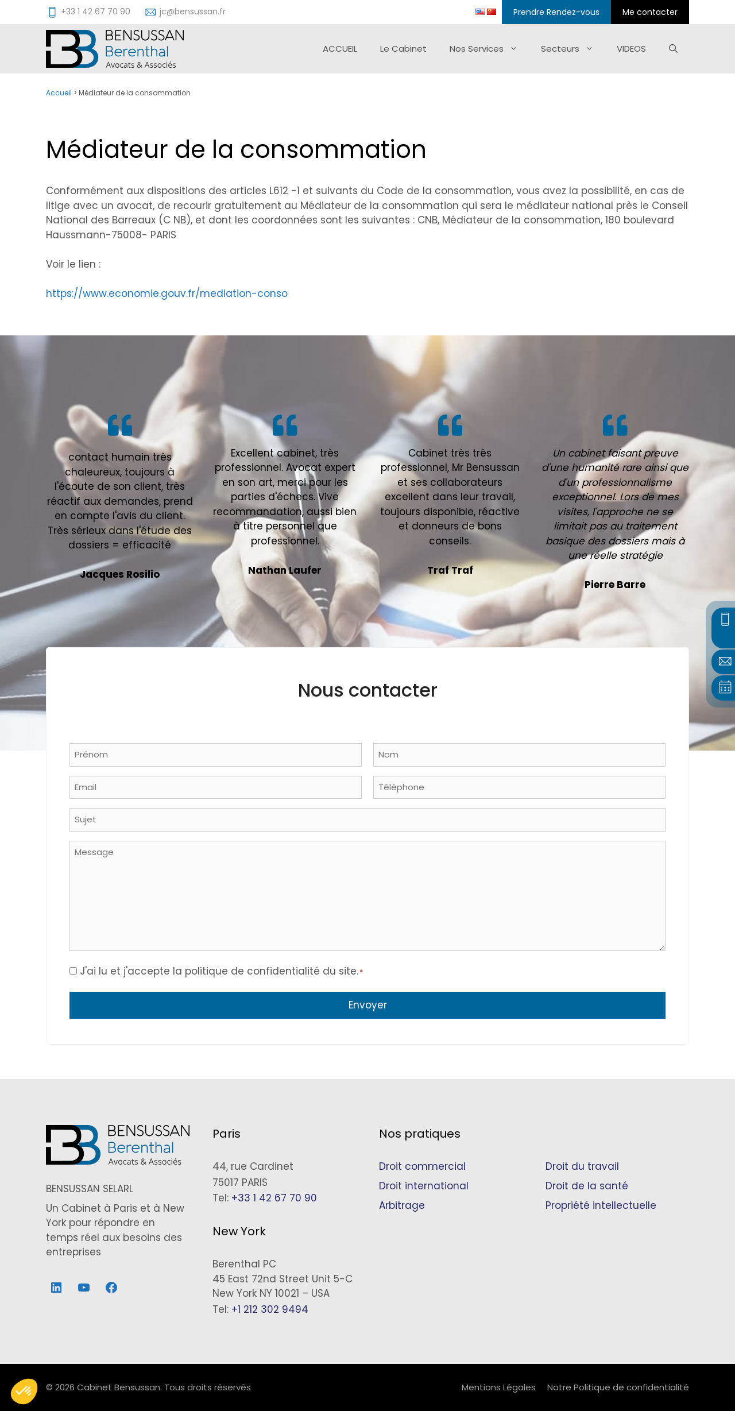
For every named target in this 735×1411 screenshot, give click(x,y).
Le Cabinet (403, 48)
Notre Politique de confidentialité (618, 1387)
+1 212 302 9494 (269, 1309)
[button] (24, 1391)
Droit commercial (422, 1166)
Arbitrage (402, 1205)
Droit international (424, 1186)
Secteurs (573, 49)
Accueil (59, 93)
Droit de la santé (587, 1186)
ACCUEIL (340, 48)
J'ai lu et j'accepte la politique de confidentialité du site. (221, 971)
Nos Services (489, 49)
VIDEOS (631, 48)
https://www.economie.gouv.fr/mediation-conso (167, 293)
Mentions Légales (499, 1387)
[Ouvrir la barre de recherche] (673, 49)
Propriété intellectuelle (601, 1205)
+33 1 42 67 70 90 (274, 1198)
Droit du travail (582, 1166)
